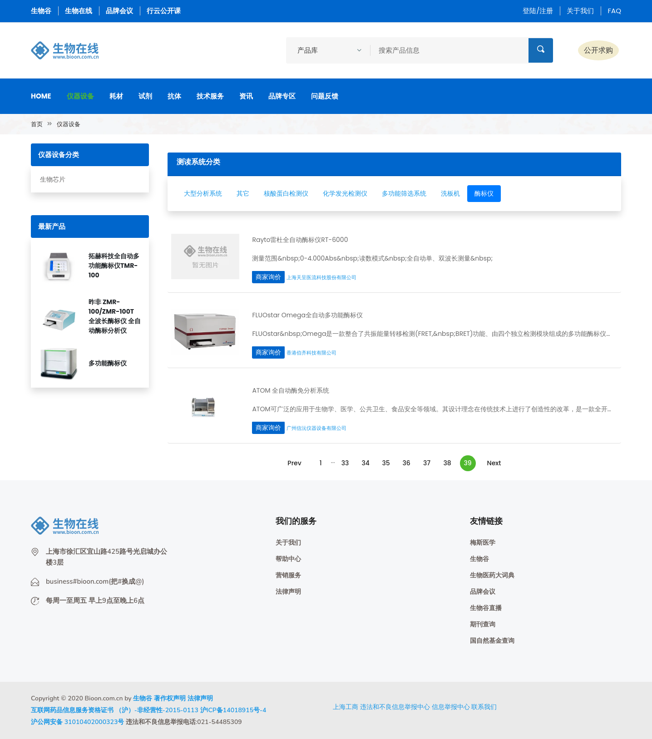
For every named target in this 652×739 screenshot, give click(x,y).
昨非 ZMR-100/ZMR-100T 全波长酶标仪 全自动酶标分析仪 (115, 316)
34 (365, 463)
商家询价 (268, 276)
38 (447, 463)
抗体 (174, 96)
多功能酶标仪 (108, 363)
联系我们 (484, 706)
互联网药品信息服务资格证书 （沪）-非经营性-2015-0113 (114, 710)
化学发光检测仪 (345, 193)
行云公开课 (164, 10)
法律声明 (288, 591)
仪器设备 (80, 96)
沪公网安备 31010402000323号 (77, 722)
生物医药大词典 (492, 575)
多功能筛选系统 (404, 193)
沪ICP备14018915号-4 (233, 710)
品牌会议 (119, 10)
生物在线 (78, 10)
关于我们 (580, 10)
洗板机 (450, 193)
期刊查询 (482, 624)
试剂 (145, 96)
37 (426, 463)
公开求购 (598, 50)
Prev (294, 463)
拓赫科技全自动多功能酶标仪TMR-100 (114, 265)
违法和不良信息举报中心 (395, 706)
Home (41, 96)
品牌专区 (282, 96)
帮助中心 (288, 559)
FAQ (614, 10)
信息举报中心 (451, 706)
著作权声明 (170, 698)
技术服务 (210, 96)
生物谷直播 (486, 608)
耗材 (116, 96)
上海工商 (345, 706)
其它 (243, 193)
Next (494, 463)
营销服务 (288, 575)
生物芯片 (52, 179)
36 (406, 463)
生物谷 (41, 10)
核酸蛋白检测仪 (286, 193)
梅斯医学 (482, 542)
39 (468, 463)
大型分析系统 (203, 193)
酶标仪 (484, 193)
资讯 (246, 96)
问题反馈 (324, 96)
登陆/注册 (538, 10)
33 (345, 463)
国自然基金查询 (492, 640)
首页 (37, 124)
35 (386, 463)
